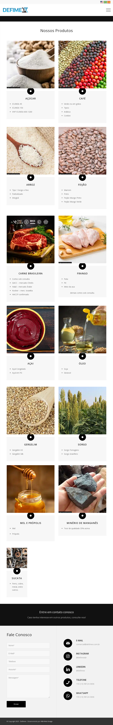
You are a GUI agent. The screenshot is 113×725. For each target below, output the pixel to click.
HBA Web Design (46, 721)
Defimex (23, 721)
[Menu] (107, 10)
